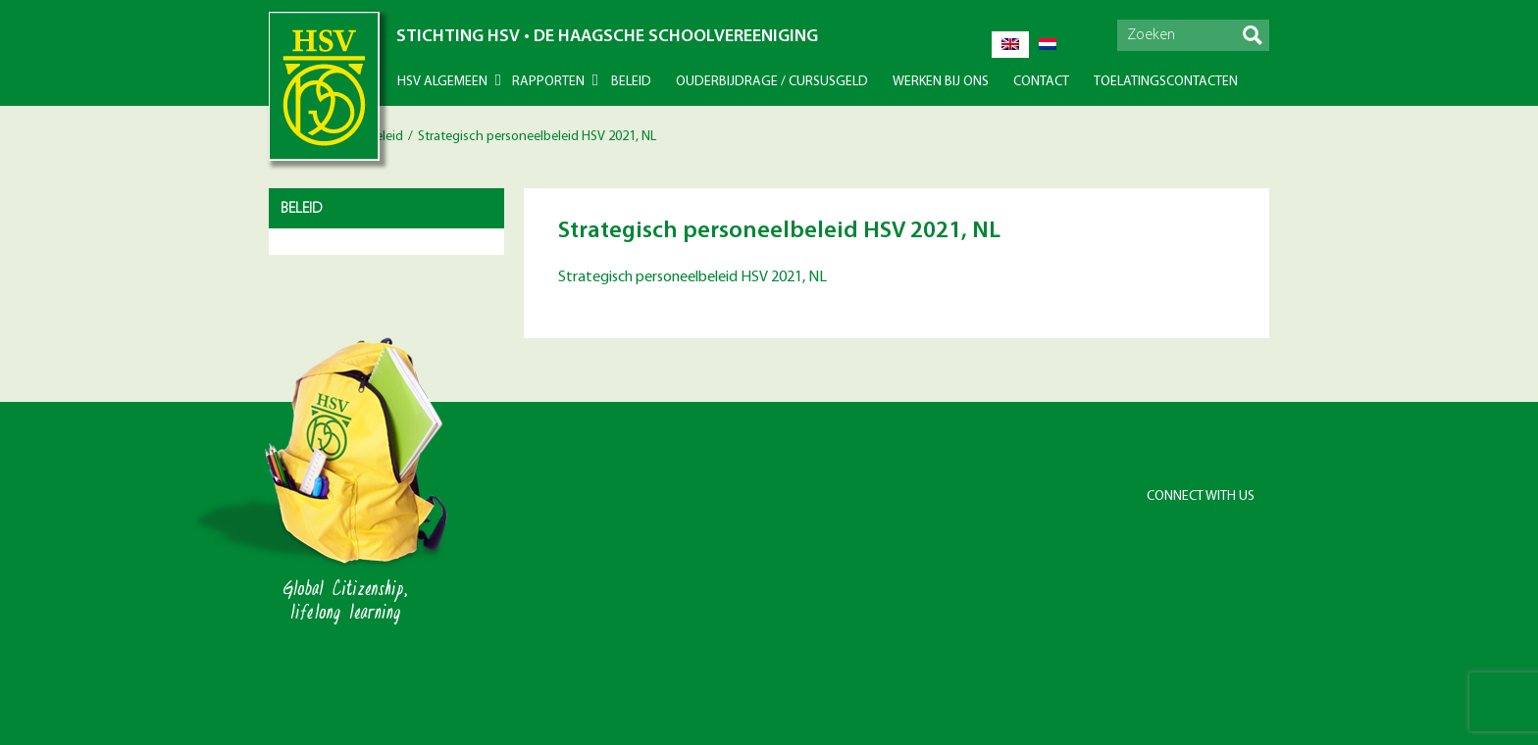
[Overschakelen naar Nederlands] (1047, 44)
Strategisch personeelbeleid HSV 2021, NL (692, 277)
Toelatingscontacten (1166, 81)
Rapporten (548, 81)
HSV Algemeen (442, 81)
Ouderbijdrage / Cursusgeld (772, 81)
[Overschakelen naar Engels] (1010, 44)
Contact (1041, 81)
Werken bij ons (941, 81)
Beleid (631, 81)
